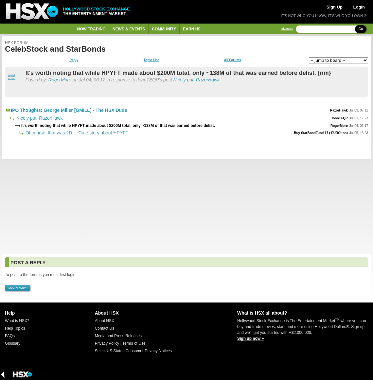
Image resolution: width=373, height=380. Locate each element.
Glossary (12, 343)
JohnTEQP (339, 118)
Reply (73, 60)
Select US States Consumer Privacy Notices (133, 351)
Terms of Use (134, 343)
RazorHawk (339, 110)
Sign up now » (250, 338)
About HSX (104, 321)
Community (164, 29)
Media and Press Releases (118, 336)
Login (359, 7)
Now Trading (91, 29)
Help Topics (15, 328)
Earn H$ (191, 29)
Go (361, 29)
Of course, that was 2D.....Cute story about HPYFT (76, 132)
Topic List (151, 60)
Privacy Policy (107, 343)
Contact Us (104, 328)
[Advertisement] (186, 206)
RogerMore (59, 79)
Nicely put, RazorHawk (196, 79)
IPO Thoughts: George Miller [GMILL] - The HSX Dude (69, 110)
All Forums (232, 60)
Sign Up (335, 7)
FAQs (10, 336)
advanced (287, 28)
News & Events (129, 29)
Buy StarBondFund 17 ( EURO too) (320, 133)
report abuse (11, 77)
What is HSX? (17, 321)
